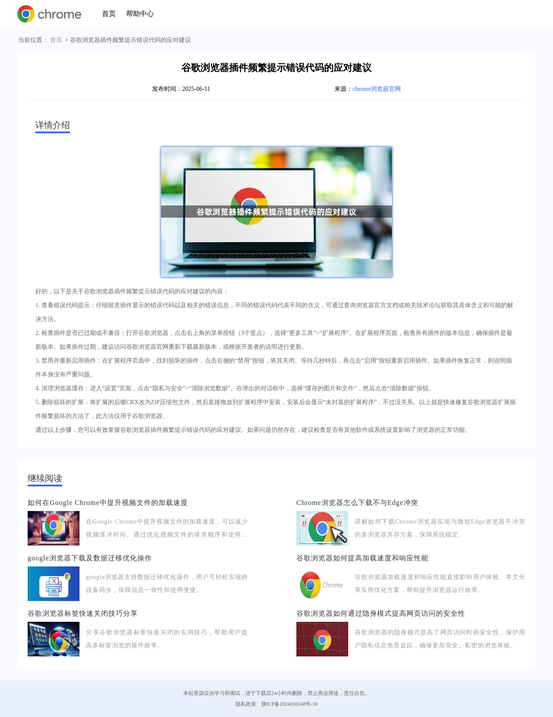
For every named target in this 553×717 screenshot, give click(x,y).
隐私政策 (245, 704)
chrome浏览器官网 (377, 89)
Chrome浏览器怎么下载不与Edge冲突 (357, 502)
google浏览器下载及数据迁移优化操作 (90, 558)
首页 (109, 13)
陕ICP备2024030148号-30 (289, 704)
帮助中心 (140, 13)
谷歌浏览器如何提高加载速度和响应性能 (362, 558)
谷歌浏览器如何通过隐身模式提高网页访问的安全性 (380, 613)
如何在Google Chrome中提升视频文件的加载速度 (108, 502)
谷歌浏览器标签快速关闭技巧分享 (83, 613)
